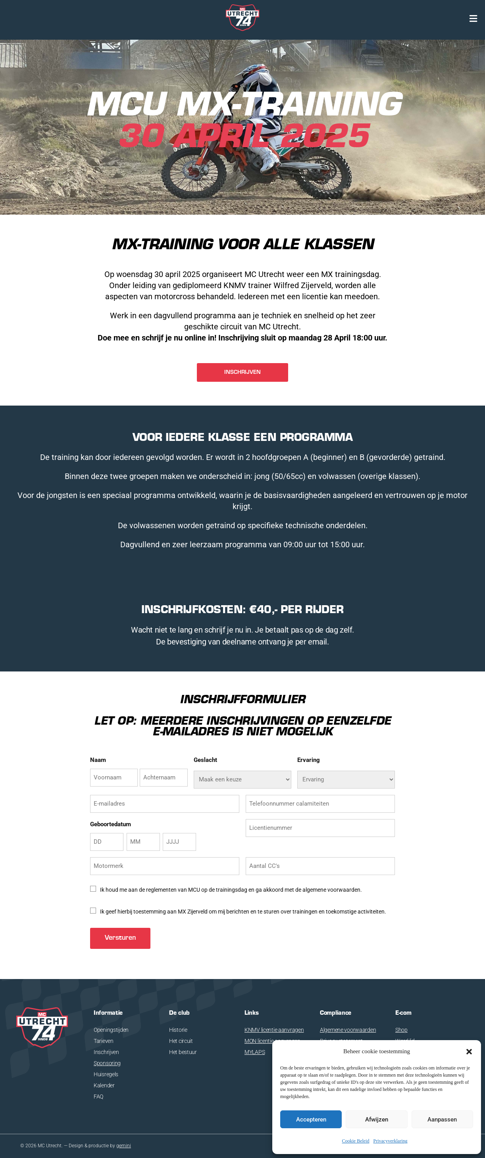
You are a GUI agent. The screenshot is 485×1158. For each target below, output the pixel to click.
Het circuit (181, 1041)
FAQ (98, 1096)
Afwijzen (376, 1119)
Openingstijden (111, 1030)
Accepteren (311, 1119)
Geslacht (205, 760)
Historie (178, 1030)
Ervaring (308, 760)
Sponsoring (107, 1063)
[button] (469, 1052)
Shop (401, 1030)
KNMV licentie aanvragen (274, 1030)
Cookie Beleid (356, 1141)
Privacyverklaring (390, 1141)
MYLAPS (254, 1052)
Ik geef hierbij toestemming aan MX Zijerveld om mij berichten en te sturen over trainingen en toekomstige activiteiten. (243, 911)
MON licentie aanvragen (272, 1041)
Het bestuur (183, 1052)
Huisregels (106, 1074)
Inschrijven (106, 1052)
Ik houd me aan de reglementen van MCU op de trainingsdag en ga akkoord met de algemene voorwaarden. (231, 890)
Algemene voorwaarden (348, 1030)
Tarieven (104, 1041)
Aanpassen (442, 1119)
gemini (123, 1145)
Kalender (104, 1085)
